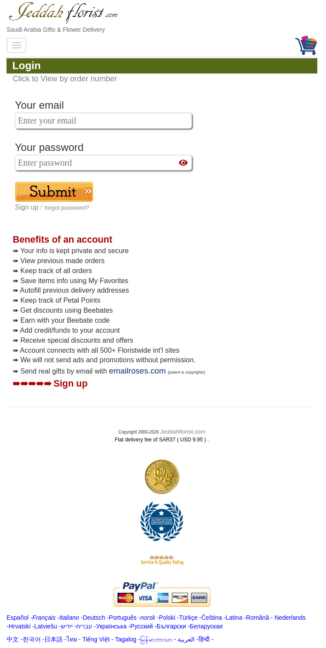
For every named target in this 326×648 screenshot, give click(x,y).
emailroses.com (137, 370)
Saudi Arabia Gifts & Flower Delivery (56, 29)
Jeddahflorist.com (182, 431)
